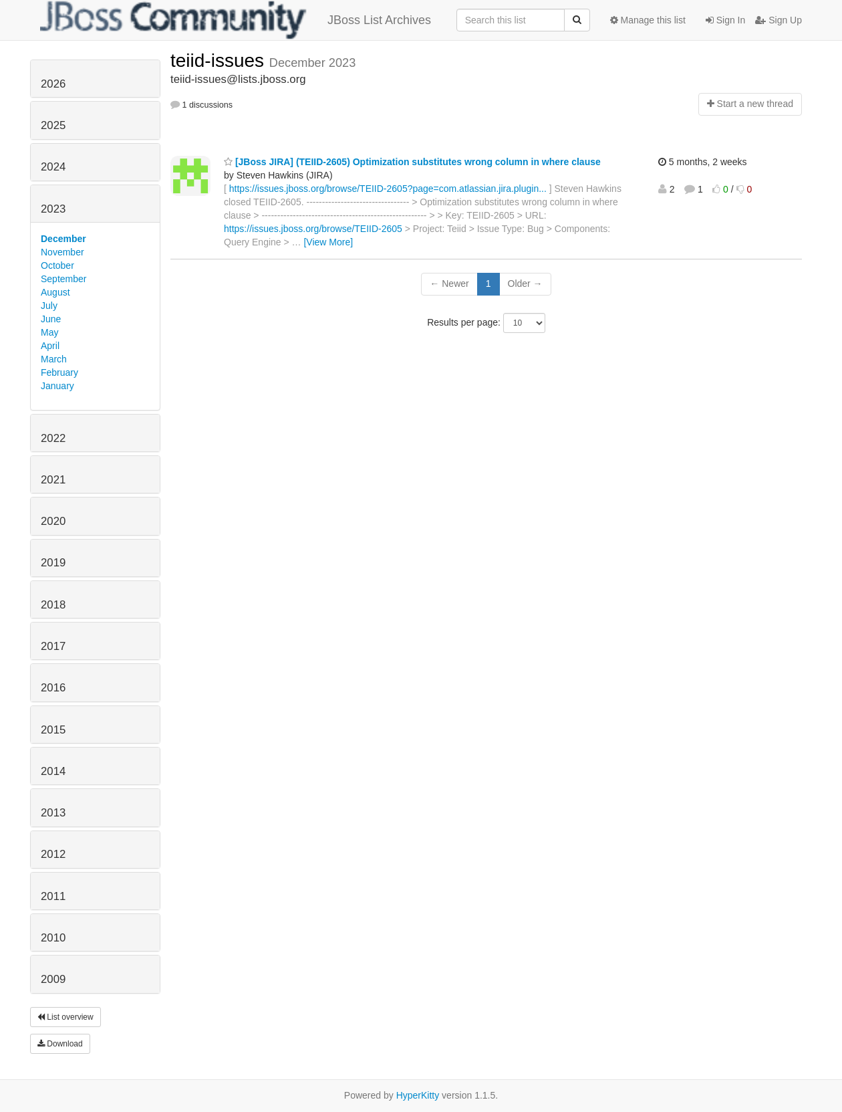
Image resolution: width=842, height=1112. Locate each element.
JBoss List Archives (235, 20)
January (57, 385)
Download (60, 1043)
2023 (53, 209)
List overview (65, 1017)
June (51, 319)
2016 (53, 687)
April (50, 345)
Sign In (725, 20)
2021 (53, 479)
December (63, 238)
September (63, 278)
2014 (53, 771)
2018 (53, 604)
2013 (53, 812)
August (55, 292)
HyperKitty (418, 1095)
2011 (53, 896)
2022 (53, 438)
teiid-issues (219, 60)
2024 (53, 166)
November (62, 252)
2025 (53, 125)
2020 (53, 521)
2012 (53, 854)
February (59, 372)
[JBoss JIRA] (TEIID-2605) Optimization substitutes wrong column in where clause (412, 161)
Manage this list (648, 20)
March (54, 359)
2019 (53, 562)
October (57, 265)
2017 (53, 646)
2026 (53, 84)
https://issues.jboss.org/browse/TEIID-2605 (313, 228)
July (49, 305)
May (49, 332)
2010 (53, 937)
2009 (53, 979)
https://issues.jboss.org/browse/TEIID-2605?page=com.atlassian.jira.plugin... (388, 188)
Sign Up (778, 20)
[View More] (328, 242)
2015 (53, 730)
